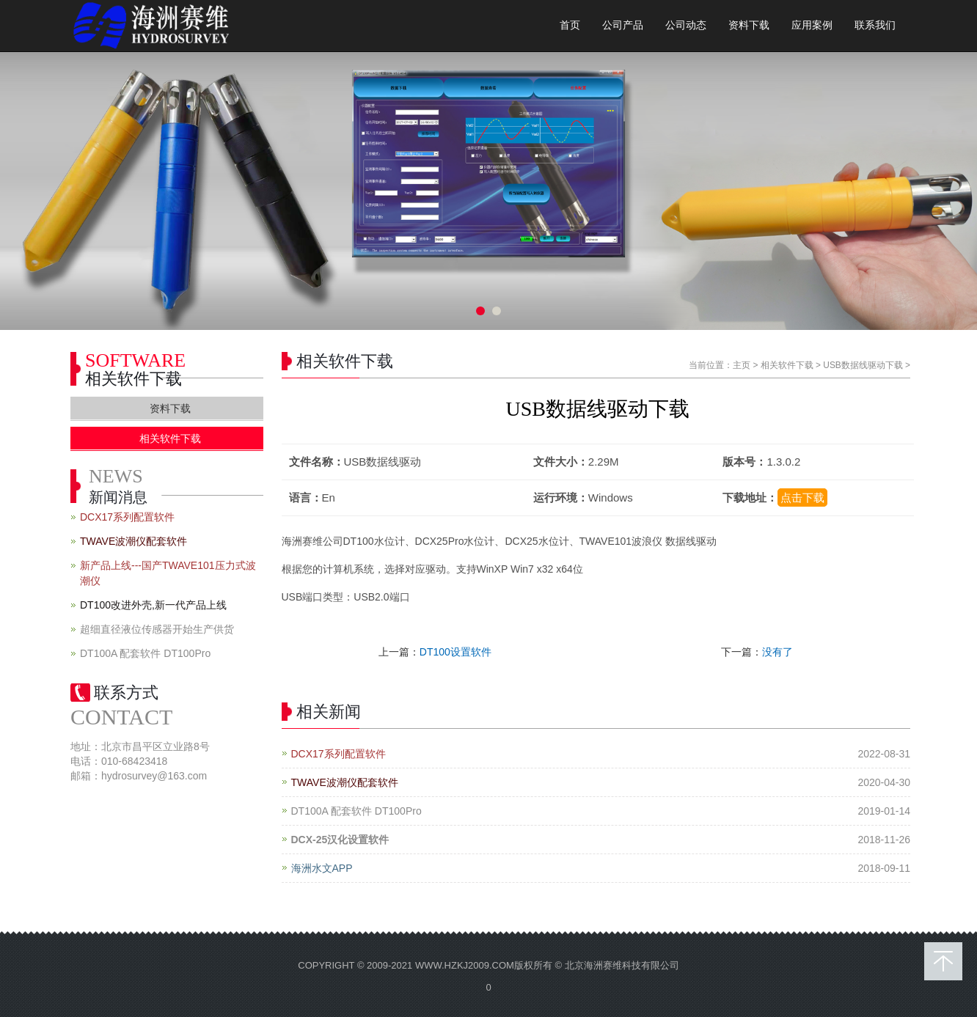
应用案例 (812, 25)
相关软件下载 (787, 365)
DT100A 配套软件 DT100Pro (356, 811)
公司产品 (622, 25)
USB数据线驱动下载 (862, 365)
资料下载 (748, 25)
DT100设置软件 (455, 652)
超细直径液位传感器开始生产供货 (157, 629)
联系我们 (875, 25)
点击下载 (802, 497)
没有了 (777, 652)
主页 (741, 365)
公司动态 (685, 25)
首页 (570, 25)
